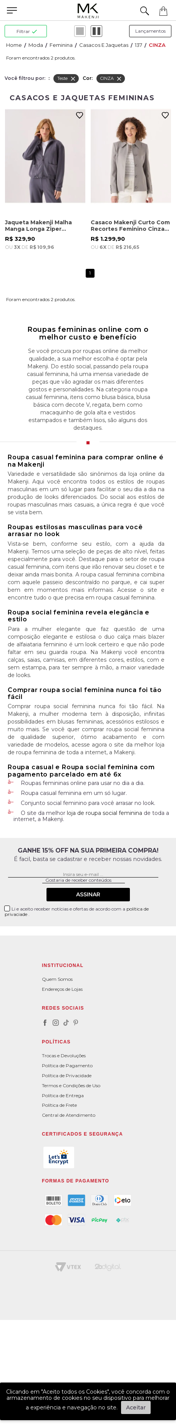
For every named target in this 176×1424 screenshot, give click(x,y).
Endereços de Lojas (62, 989)
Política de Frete (59, 1105)
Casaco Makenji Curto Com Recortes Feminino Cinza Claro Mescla (130, 225)
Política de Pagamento (67, 1065)
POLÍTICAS (56, 1042)
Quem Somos (57, 979)
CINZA (157, 45)
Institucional (62, 965)
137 (138, 45)
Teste (66, 78)
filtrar (27, 31)
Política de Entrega (63, 1095)
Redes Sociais (63, 1008)
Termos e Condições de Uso (71, 1085)
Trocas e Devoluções (64, 1055)
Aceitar (136, 1407)
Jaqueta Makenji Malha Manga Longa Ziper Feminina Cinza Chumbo (40, 225)
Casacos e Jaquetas (103, 45)
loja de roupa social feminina (104, 813)
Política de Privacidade (66, 1075)
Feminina (61, 45)
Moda (35, 45)
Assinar (88, 894)
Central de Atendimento (68, 1115)
